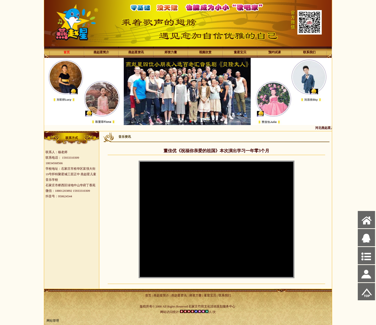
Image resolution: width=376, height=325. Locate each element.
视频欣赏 (205, 52)
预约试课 (274, 52)
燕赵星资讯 (136, 52)
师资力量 (170, 52)
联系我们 (309, 52)
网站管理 (53, 320)
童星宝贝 (240, 52)
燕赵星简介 (101, 52)
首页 (67, 52)
